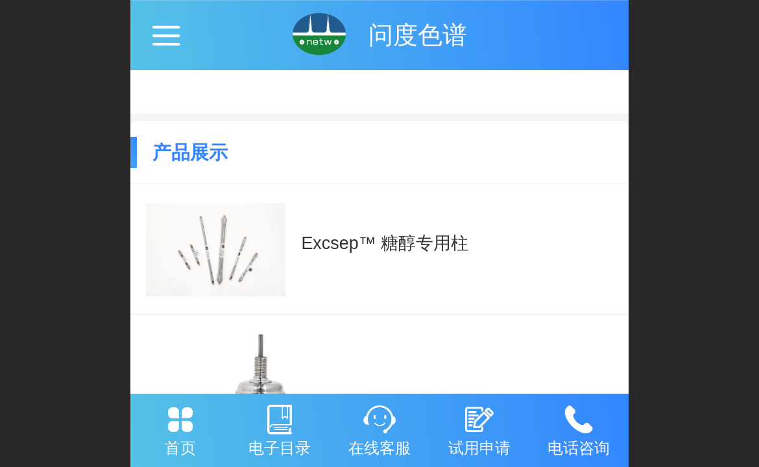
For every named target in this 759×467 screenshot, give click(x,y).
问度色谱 (417, 35)
